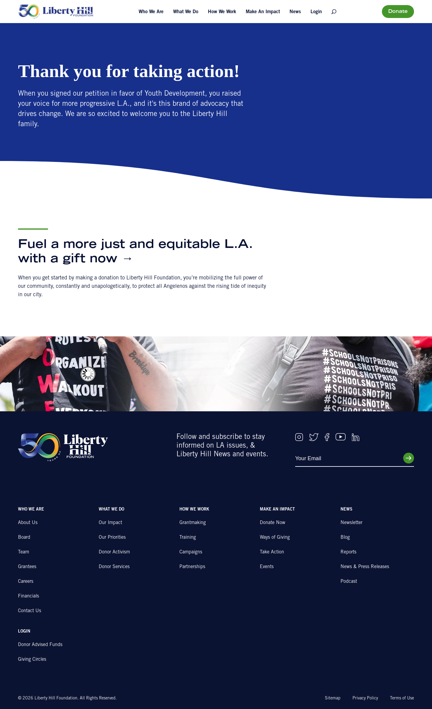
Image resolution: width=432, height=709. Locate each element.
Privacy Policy (365, 698)
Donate (398, 11)
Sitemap (332, 698)
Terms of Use (402, 698)
